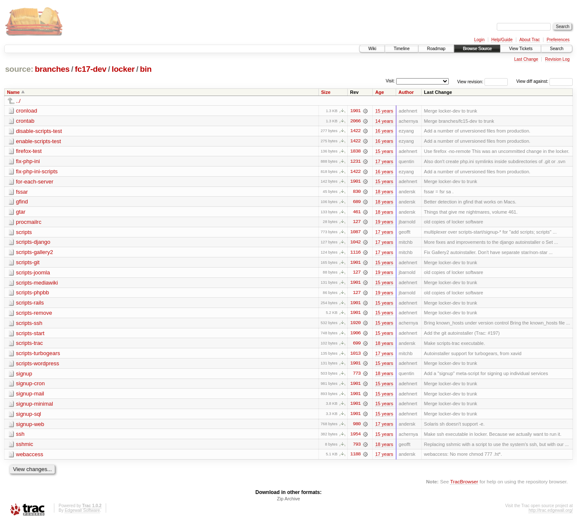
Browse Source (477, 48)
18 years (384, 192)
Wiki (372, 48)
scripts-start (30, 335)
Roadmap (436, 48)
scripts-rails (30, 304)
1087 (355, 233)
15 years (384, 110)
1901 (355, 110)
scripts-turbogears (38, 355)
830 (356, 192)
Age (379, 92)
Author (406, 92)
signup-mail (30, 396)
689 (356, 202)
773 (356, 376)
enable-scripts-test (38, 141)
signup (24, 376)
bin (145, 69)
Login (479, 39)
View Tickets (520, 48)
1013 (355, 355)
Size (325, 92)
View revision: (470, 81)
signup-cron (30, 386)
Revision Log (557, 59)
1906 (355, 335)
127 (356, 223)
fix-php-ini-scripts (37, 172)
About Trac (529, 39)
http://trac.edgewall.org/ (551, 513)
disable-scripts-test (39, 131)
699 (356, 345)
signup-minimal (34, 406)
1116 (355, 253)
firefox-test (29, 151)
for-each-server (34, 182)
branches (52, 69)
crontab (25, 121)
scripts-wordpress (37, 365)
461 (356, 212)
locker (123, 69)
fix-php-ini (28, 161)
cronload (26, 110)
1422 (355, 131)
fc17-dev (90, 69)
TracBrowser (464, 485)
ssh (20, 437)
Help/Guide (501, 39)
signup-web (30, 426)
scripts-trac (29, 345)
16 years (384, 131)
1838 (355, 151)
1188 (355, 457)
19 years (384, 223)
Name (13, 92)
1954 (355, 437)
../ (18, 101)
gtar (20, 212)
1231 (355, 161)
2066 (355, 121)
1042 (355, 243)
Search (556, 48)
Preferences (558, 39)
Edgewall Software (82, 513)
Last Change (526, 59)
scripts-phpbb (32, 294)
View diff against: (544, 81)
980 (356, 426)
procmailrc (29, 223)
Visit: (390, 81)
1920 (355, 325)
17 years (384, 161)
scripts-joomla (33, 274)
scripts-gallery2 (34, 253)
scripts (24, 233)
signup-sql (28, 416)
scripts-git (28, 263)
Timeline (401, 48)
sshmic (24, 447)
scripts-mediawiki (37, 284)
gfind (22, 202)
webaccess (29, 457)
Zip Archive (288, 502)
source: (19, 69)
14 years (384, 121)
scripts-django (33, 243)
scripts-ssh (29, 325)
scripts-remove (34, 314)
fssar (22, 192)
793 (356, 447)
